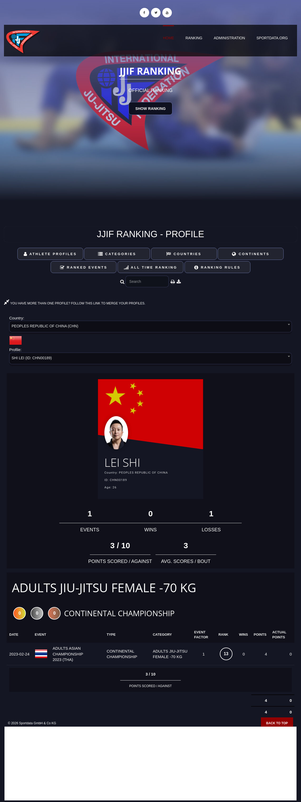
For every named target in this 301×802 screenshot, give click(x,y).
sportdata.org (272, 38)
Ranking (194, 38)
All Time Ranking (150, 267)
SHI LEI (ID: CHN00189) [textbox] (32, 358)
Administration (229, 38)
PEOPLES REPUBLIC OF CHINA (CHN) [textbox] (45, 326)
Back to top (277, 723)
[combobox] (150, 327)
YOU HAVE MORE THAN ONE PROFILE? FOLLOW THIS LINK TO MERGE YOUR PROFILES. (74, 303)
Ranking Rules (217, 267)
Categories (117, 254)
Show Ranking (150, 108)
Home (168, 38)
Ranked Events (84, 267)
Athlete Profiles (50, 254)
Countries (183, 254)
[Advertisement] (150, 764)
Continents (250, 254)
